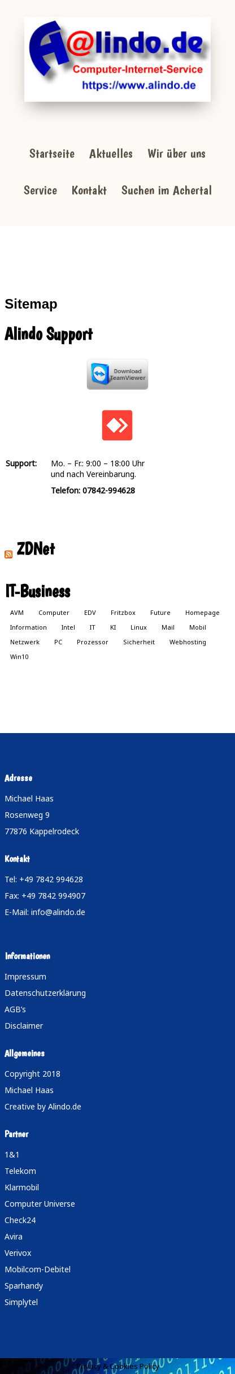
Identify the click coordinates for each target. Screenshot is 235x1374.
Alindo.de (64, 1106)
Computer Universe (40, 1203)
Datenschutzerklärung (45, 992)
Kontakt (89, 190)
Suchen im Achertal (166, 190)
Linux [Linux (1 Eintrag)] (138, 627)
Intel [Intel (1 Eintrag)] (68, 627)
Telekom (20, 1170)
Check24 (20, 1220)
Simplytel (21, 1302)
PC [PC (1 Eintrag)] (58, 642)
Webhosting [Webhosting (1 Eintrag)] (187, 642)
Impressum (25, 976)
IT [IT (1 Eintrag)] (92, 627)
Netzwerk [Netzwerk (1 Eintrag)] (25, 642)
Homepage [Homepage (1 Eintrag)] (202, 612)
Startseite (52, 153)
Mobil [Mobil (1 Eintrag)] (197, 627)
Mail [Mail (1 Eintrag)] (168, 627)
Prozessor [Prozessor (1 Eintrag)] (92, 642)
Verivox (18, 1252)
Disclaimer (24, 1025)
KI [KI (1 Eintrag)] (113, 627)
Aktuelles (111, 153)
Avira (14, 1236)
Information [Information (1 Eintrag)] (28, 627)
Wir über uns (176, 153)
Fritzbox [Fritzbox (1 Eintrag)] (123, 612)
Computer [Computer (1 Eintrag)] (53, 612)
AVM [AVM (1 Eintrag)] (17, 612)
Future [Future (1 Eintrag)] (160, 612)
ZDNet (35, 548)
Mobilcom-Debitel (38, 1269)
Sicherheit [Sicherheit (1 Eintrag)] (139, 642)
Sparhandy (24, 1285)
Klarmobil (22, 1187)
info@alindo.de (58, 912)
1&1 (12, 1154)
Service (40, 190)
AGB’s (15, 1009)
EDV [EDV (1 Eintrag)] (90, 612)
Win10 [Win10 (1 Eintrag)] (19, 656)
